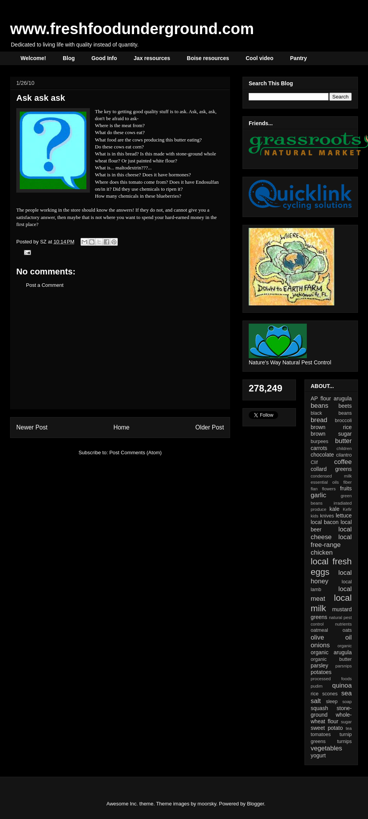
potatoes (321, 672)
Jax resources (152, 58)
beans (319, 405)
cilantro (344, 455)
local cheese (331, 533)
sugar (346, 721)
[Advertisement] (120, 354)
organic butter (331, 659)
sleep (331, 701)
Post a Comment (45, 285)
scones (330, 694)
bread (319, 420)
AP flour (321, 398)
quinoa (342, 685)
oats (347, 630)
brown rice (331, 427)
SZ (44, 242)
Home (121, 427)
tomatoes (321, 734)
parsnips (343, 666)
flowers (328, 488)
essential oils (325, 482)
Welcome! (33, 58)
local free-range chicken (331, 544)
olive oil (331, 637)
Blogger (255, 804)
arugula (343, 398)
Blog (69, 58)
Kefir (347, 509)
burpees (319, 441)
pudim (316, 686)
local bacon (325, 522)
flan (314, 488)
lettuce (344, 515)
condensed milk (331, 476)
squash (319, 708)
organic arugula (331, 652)
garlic (318, 495)
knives (327, 516)
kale (334, 509)
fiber (347, 482)
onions (320, 645)
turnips (344, 741)
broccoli (343, 420)
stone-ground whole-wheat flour (331, 714)
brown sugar (331, 434)
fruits (346, 488)
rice (314, 694)
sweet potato (327, 728)
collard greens (331, 469)
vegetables (326, 748)
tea (349, 728)
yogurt (318, 755)
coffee (343, 462)
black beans (331, 413)
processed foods (331, 678)
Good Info (104, 58)
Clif (314, 462)
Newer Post (32, 427)
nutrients (343, 624)
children (344, 448)
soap (347, 701)
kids (314, 516)
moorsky (207, 804)
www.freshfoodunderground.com (132, 28)
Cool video (259, 58)
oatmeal (319, 630)
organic (344, 645)
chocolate (322, 455)
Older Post (209, 427)
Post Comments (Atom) (135, 452)
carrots (319, 448)
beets (345, 406)
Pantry (298, 58)
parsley (319, 665)
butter (343, 441)
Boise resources (208, 58)
